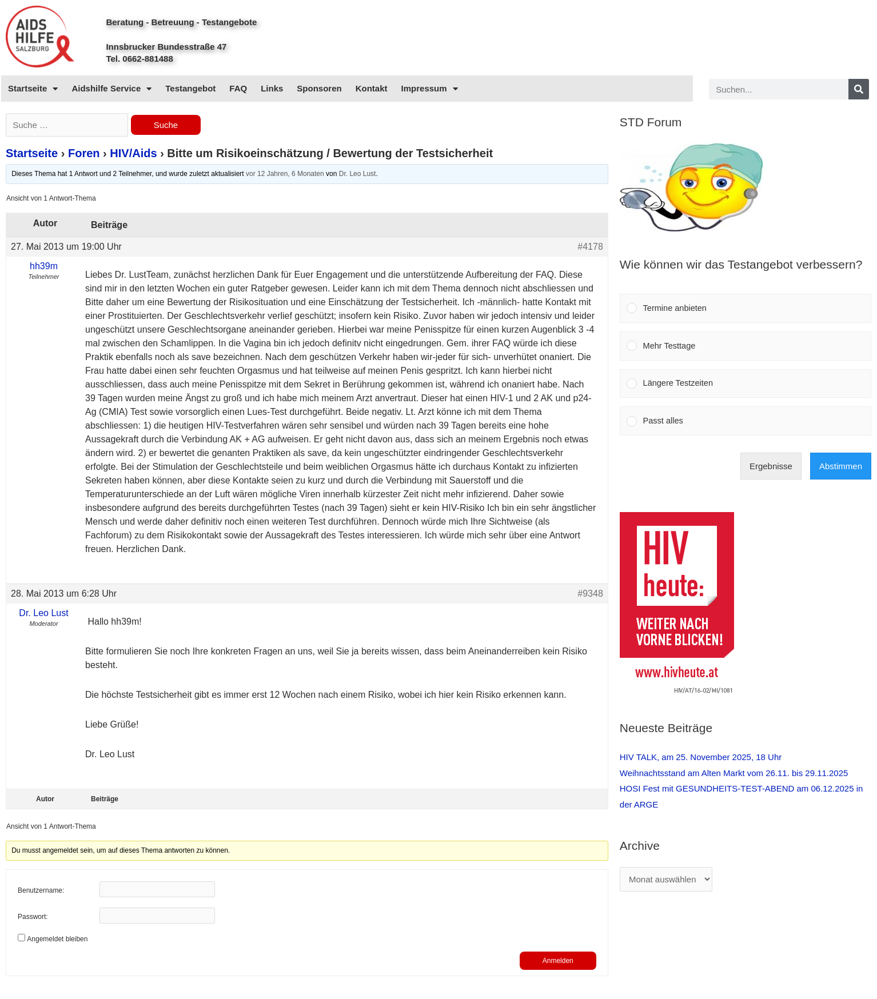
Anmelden (558, 961)
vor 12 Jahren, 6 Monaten (285, 174)
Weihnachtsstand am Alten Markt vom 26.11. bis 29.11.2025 (734, 776)
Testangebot (190, 88)
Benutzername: (41, 890)
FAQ (238, 88)
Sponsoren (319, 88)
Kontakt (372, 88)
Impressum (429, 89)
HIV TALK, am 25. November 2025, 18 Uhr (701, 760)
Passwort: (33, 917)
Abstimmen (840, 469)
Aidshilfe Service (111, 89)
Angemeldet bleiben (57, 939)
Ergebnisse (771, 469)
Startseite (33, 89)
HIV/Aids (133, 153)
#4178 (590, 246)
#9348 (590, 593)
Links (272, 88)
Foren (84, 153)
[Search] (858, 89)
